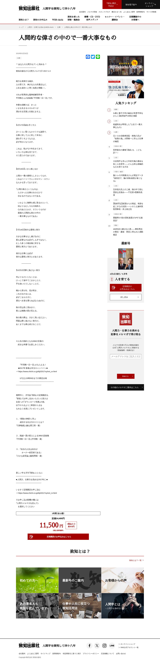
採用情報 (56, 654)
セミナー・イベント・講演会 (115, 18)
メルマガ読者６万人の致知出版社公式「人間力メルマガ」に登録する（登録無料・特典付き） (125, 347)
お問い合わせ (121, 653)
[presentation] (129, 366)
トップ (21, 27)
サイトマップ (45, 653)
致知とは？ (24, 19)
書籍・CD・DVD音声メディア (92, 18)
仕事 (18, 58)
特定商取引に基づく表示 (72, 653)
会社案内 (22, 653)
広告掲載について (107, 653)
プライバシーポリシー (91, 653)
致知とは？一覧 (135, 560)
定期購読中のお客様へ (135, 18)
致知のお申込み (40, 19)
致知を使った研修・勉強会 (74, 18)
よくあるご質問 (33, 653)
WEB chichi (57, 19)
